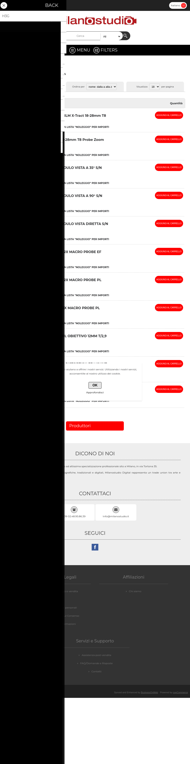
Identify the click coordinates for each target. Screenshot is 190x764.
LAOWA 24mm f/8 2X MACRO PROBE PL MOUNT (65, 310)
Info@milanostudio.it (116, 516)
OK (95, 385)
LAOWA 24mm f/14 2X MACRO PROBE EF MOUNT (65, 254)
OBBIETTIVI (45, 74)
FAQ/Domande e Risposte (96, 663)
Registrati (7, 5)
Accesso (18, 5)
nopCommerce (180, 692)
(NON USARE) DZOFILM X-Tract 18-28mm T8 (68, 116)
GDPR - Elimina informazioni (58, 623)
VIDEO (30, 74)
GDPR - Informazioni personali (58, 607)
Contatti (96, 671)
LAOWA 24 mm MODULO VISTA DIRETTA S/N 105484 (69, 226)
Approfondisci (95, 392)
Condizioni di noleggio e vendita (58, 591)
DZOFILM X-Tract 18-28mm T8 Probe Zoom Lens (67, 142)
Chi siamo (135, 591)
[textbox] (91, 36)
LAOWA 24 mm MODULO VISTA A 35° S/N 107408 (66, 170)
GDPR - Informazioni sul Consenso (57, 615)
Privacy (57, 599)
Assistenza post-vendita (96, 655)
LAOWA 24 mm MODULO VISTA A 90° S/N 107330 (66, 198)
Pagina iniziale (14, 74)
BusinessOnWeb (149, 692)
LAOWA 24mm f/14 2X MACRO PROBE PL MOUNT (65, 282)
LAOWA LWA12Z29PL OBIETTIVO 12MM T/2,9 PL (68, 338)
